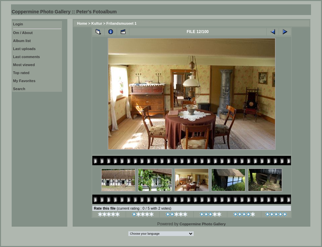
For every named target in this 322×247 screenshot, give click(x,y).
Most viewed (24, 65)
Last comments (26, 57)
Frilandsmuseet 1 (121, 23)
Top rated (21, 73)
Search (19, 89)
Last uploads (24, 49)
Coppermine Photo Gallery (202, 224)
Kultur (96, 23)
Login (18, 24)
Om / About (23, 33)
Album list (22, 41)
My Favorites (24, 81)
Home (82, 23)
